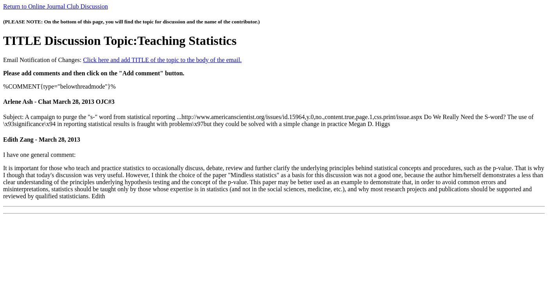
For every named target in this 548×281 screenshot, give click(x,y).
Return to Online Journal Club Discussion (55, 6)
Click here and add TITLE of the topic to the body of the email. (162, 60)
